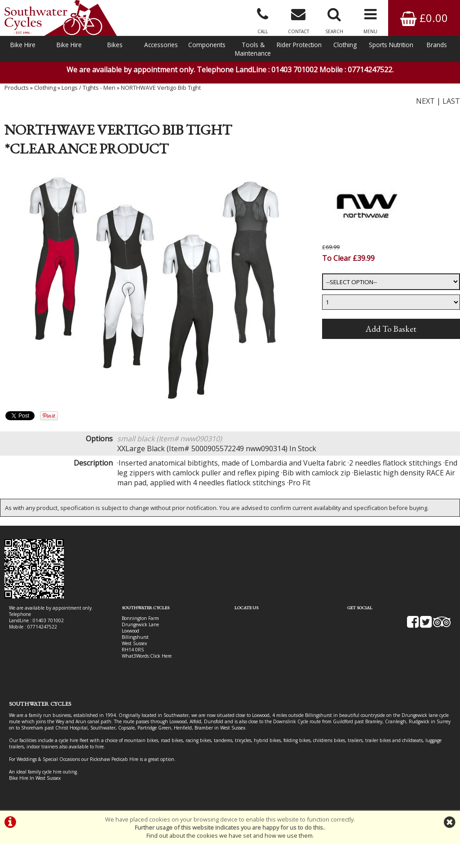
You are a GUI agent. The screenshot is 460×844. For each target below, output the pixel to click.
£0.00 (424, 17)
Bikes (115, 44)
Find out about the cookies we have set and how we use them (229, 835)
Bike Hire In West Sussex (35, 778)
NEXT (425, 101)
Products (16, 88)
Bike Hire (22, 44)
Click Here (161, 656)
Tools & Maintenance (253, 48)
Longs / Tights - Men (88, 88)
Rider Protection (299, 44)
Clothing (345, 44)
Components (207, 44)
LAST (451, 101)
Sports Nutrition (391, 44)
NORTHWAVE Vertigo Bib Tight (161, 88)
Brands (437, 44)
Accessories (161, 44)
